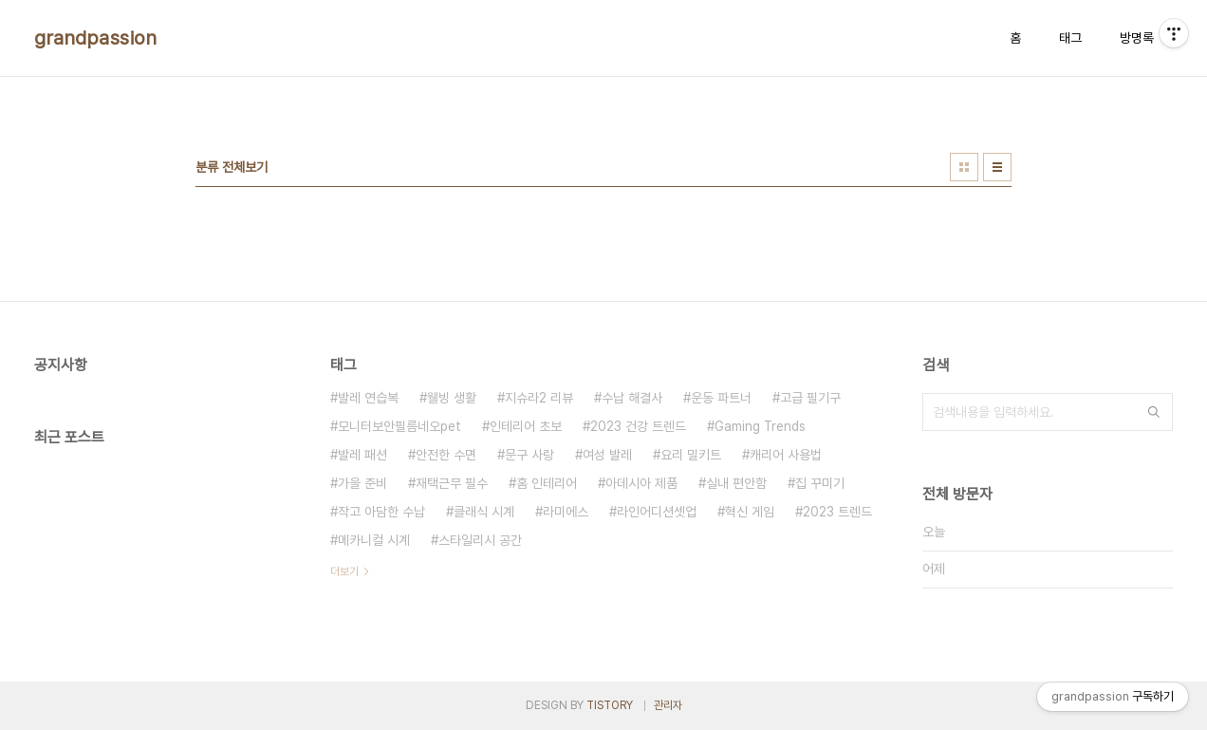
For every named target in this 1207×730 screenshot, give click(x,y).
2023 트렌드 (837, 511)
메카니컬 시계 (374, 540)
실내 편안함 (736, 483)
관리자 (668, 705)
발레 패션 (362, 454)
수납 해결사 (632, 397)
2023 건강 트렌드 (638, 426)
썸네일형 (964, 167)
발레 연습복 (368, 397)
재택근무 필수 (452, 483)
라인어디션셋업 (656, 511)
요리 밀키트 (690, 454)
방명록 (1137, 38)
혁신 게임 (749, 511)
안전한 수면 (446, 454)
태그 (1070, 38)
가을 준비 (362, 483)
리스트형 (997, 167)
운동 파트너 (721, 397)
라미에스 (565, 511)
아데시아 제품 (641, 483)
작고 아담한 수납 (381, 511)
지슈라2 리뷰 (539, 397)
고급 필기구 (810, 397)
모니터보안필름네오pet (399, 426)
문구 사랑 (529, 454)
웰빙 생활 (451, 397)
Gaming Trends (760, 426)
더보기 (344, 571)
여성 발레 (607, 454)
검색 (1154, 412)
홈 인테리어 (546, 483)
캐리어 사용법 (786, 454)
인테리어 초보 (526, 426)
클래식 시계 (484, 511)
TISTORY (609, 705)
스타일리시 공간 (480, 540)
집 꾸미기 (820, 483)
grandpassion (95, 38)
